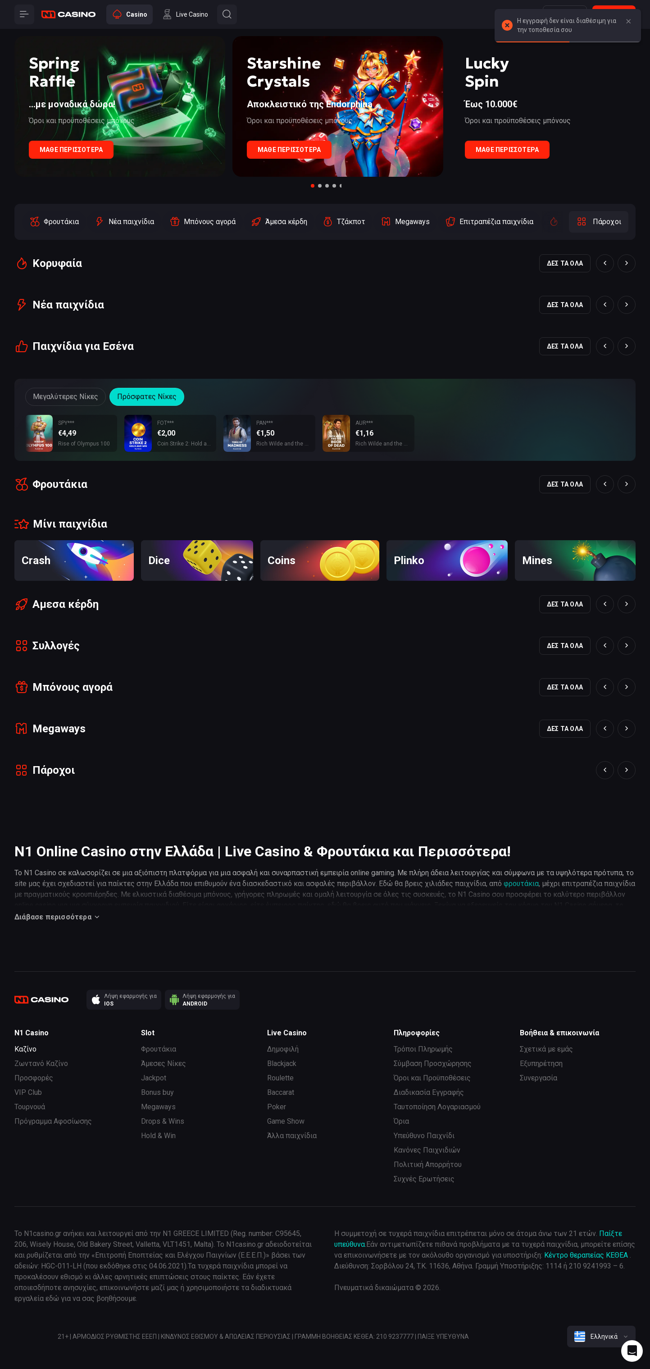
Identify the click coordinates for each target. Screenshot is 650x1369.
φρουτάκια (521, 883)
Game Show (286, 1121)
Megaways (158, 1107)
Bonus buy (157, 1092)
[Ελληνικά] (601, 1336)
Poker (276, 1107)
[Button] (628, 21)
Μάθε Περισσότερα (71, 149)
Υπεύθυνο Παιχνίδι (424, 1135)
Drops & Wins (162, 1121)
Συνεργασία (538, 1078)
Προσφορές (33, 1078)
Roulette (280, 1078)
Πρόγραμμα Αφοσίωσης (53, 1121)
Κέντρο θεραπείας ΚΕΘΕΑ (586, 1255)
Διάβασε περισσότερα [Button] (58, 917)
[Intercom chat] (632, 1351)
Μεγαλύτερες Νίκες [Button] (65, 396)
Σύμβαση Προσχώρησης (433, 1063)
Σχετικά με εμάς (546, 1049)
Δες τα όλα (565, 263)
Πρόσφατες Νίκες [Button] (147, 396)
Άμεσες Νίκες (163, 1063)
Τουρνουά (29, 1107)
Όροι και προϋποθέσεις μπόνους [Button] (82, 120)
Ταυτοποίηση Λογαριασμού (437, 1107)
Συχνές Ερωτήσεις (424, 1179)
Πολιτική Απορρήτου (428, 1164)
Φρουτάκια (158, 1049)
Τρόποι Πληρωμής (423, 1049)
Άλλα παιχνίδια (292, 1135)
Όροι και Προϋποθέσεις (432, 1078)
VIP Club (28, 1092)
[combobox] (601, 1336)
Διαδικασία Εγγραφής (429, 1092)
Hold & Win (158, 1135)
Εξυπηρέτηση (541, 1063)
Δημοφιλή (283, 1049)
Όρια (401, 1121)
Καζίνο (25, 1049)
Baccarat (280, 1092)
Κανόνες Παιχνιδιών (427, 1150)
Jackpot (153, 1078)
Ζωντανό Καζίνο (41, 1063)
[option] (54, 222)
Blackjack (281, 1063)
